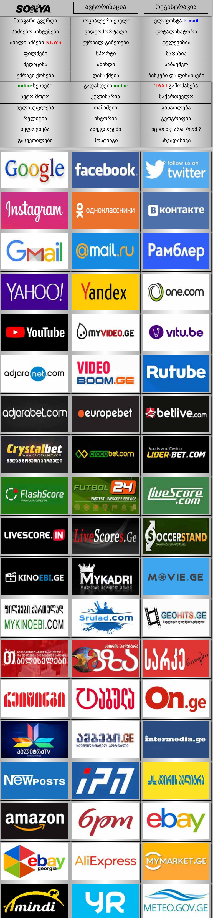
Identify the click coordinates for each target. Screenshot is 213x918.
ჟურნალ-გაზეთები (106, 42)
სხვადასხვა (176, 140)
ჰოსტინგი (105, 140)
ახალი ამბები (35, 42)
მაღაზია (176, 53)
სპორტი (106, 53)
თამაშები (105, 107)
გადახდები (106, 86)
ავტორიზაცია (105, 6)
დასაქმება (106, 75)
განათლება (176, 107)
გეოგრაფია (176, 118)
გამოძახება (176, 86)
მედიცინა (35, 64)
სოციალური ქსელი (106, 21)
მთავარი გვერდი (35, 21)
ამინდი (106, 64)
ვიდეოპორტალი (106, 31)
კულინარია (105, 96)
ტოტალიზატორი (176, 31)
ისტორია (105, 118)
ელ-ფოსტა (176, 21)
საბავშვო (176, 64)
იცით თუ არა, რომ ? (176, 129)
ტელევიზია (176, 42)
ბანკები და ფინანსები (176, 75)
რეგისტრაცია (176, 6)
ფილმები (35, 53)
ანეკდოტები (105, 129)
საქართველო (176, 96)
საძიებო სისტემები (35, 31)
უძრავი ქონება (35, 75)
